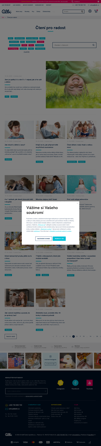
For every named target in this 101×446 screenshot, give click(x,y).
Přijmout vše (41, 225)
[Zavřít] (77, 203)
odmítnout (37, 231)
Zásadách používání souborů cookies (60, 231)
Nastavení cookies (46, 229)
